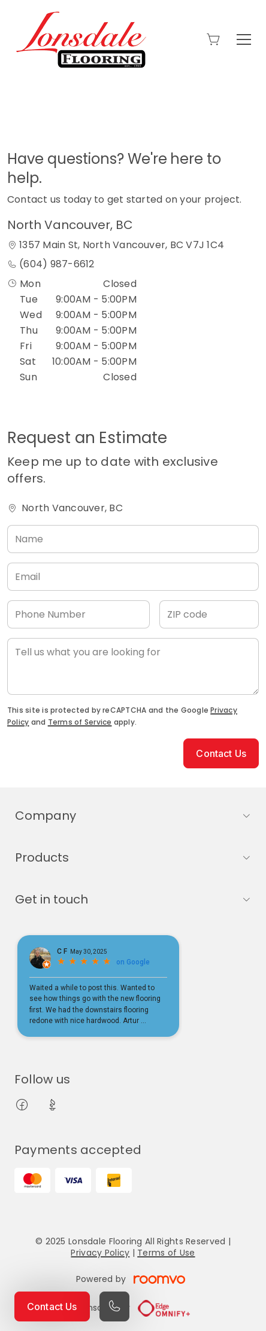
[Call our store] (114, 1306)
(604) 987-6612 (56, 264)
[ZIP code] (209, 614)
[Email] (133, 577)
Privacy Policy (100, 1253)
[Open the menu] (244, 39)
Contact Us (52, 1306)
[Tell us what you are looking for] (133, 666)
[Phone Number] (78, 614)
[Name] (133, 539)
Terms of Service (80, 722)
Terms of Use (166, 1253)
